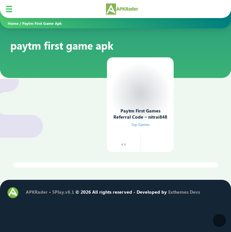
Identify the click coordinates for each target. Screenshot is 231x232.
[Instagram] (52, 203)
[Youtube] (63, 203)
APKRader (37, 192)
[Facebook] (30, 203)
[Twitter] (41, 203)
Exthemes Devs (184, 192)
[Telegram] (74, 203)
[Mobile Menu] (9, 9)
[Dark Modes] (219, 220)
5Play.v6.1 (63, 192)
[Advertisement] (56, 95)
